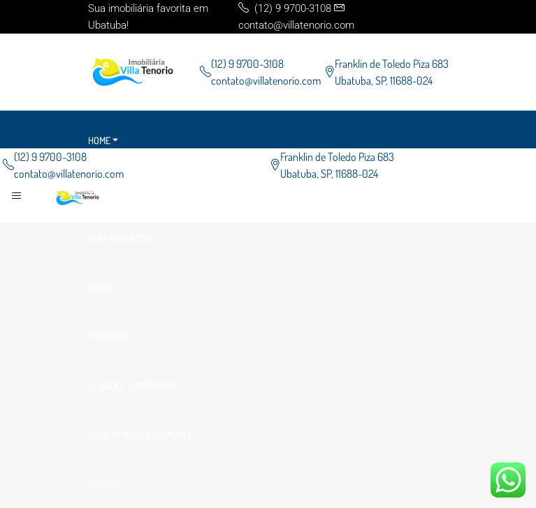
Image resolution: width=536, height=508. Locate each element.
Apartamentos (119, 238)
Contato (106, 483)
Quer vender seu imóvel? (142, 434)
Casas (101, 287)
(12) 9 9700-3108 (247, 64)
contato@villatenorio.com (266, 80)
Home (99, 140)
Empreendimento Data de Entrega (161, 189)
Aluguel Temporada (132, 385)
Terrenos (109, 336)
